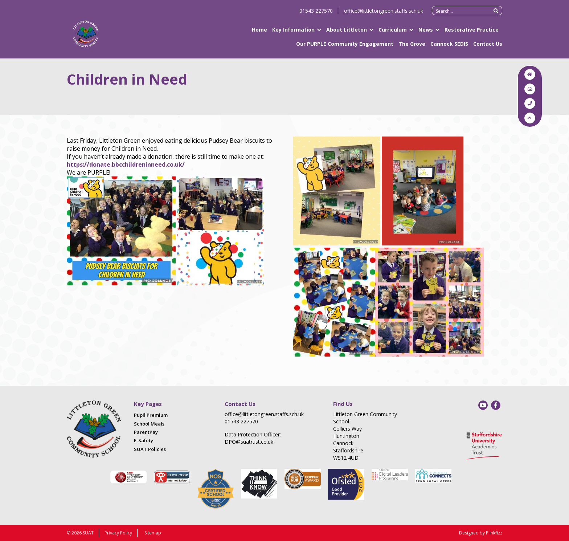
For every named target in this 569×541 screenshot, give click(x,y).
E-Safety (143, 440)
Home (259, 32)
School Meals (149, 423)
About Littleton (346, 32)
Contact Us (487, 47)
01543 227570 (316, 14)
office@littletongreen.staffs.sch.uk (383, 14)
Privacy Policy (118, 533)
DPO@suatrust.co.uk (249, 441)
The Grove (411, 47)
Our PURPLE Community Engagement (344, 47)
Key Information (293, 32)
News (425, 32)
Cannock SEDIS (449, 47)
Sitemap (152, 533)
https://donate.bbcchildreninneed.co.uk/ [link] (126, 164)
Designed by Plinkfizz (480, 533)
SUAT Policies (150, 449)
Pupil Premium (151, 415)
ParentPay (146, 432)
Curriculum (392, 32)
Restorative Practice (472, 32)
